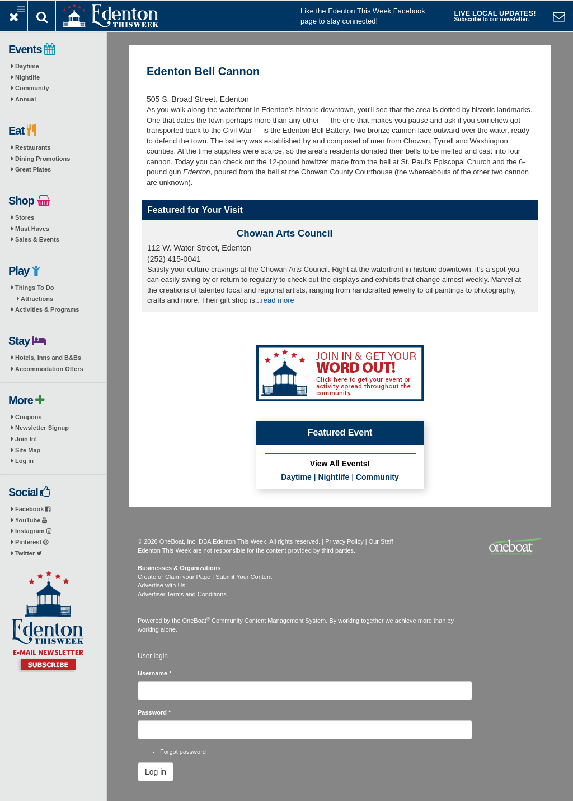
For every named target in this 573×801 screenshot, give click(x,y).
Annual (25, 99)
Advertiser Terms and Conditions (182, 594)
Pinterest (31, 542)
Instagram (33, 530)
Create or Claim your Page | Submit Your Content (205, 576)
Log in (24, 460)
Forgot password (183, 751)
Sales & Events (37, 239)
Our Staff (381, 541)
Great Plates (33, 169)
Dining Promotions (42, 158)
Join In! (26, 439)
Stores (24, 217)
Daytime (27, 66)
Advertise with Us (161, 585)
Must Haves (32, 228)
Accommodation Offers (49, 368)
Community (32, 88)
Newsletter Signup (42, 427)
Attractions (37, 298)
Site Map (27, 450)
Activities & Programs (47, 309)
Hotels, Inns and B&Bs (48, 357)
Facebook (32, 509)
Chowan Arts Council (284, 233)
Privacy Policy (344, 541)
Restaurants (33, 147)
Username (155, 673)
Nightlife (27, 77)
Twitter (28, 553)
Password (154, 712)
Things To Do (34, 287)
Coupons (28, 417)
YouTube (31, 520)
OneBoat (196, 620)
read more (277, 300)
